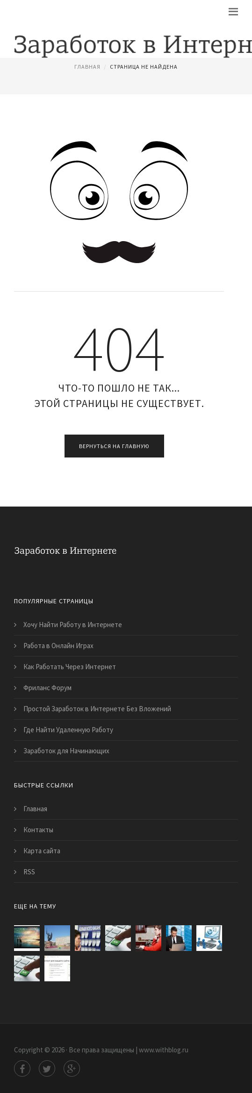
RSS (29, 871)
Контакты (38, 829)
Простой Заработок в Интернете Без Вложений (97, 708)
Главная (87, 66)
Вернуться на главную (114, 446)
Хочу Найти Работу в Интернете (72, 624)
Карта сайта (41, 850)
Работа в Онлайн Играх (58, 645)
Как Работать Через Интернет (69, 666)
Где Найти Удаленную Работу (68, 729)
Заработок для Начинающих (66, 750)
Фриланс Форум (47, 687)
